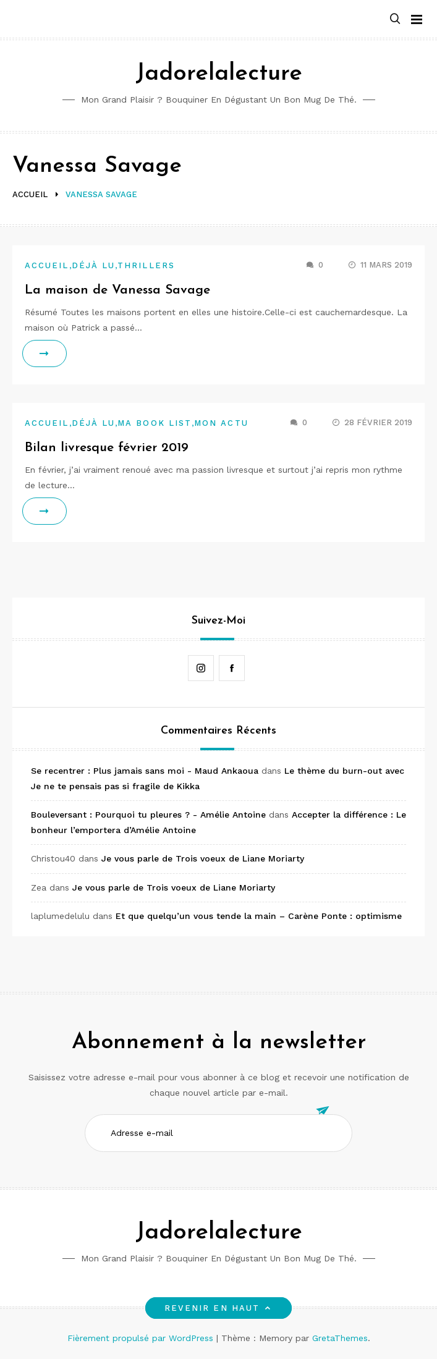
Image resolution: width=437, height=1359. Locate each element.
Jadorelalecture (218, 74)
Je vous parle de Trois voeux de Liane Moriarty (202, 858)
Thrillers (146, 265)
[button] (395, 19)
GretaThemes (340, 1338)
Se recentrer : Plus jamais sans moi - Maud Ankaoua (144, 771)
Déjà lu (94, 265)
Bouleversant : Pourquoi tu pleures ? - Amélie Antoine (148, 814)
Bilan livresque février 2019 (107, 447)
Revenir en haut (218, 1308)
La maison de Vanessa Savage (117, 290)
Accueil (47, 265)
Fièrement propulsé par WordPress (141, 1338)
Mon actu (221, 423)
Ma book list (154, 423)
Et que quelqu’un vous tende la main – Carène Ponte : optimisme (259, 916)
